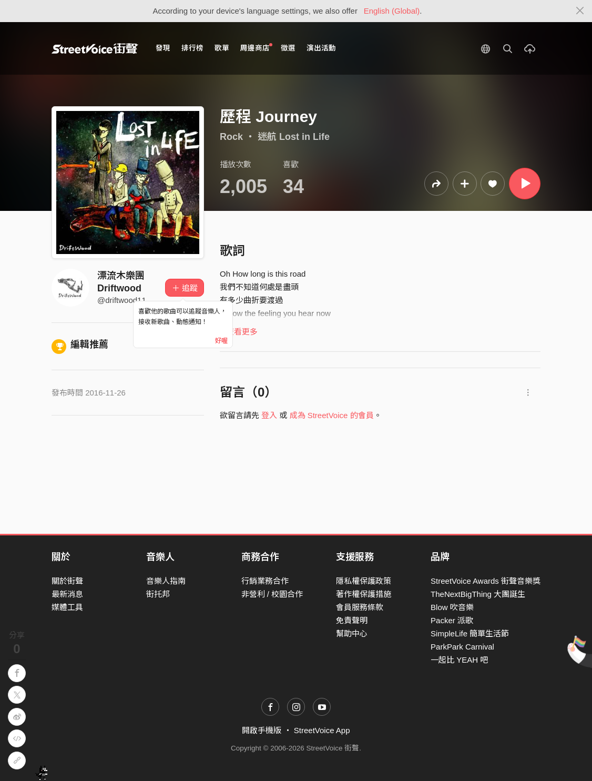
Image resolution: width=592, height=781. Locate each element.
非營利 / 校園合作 (272, 594)
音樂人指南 (166, 580)
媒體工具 (67, 607)
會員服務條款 (359, 607)
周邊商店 (256, 47)
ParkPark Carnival (462, 646)
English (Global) (392, 10)
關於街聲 (67, 580)
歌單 (222, 48)
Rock (231, 136)
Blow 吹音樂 (452, 607)
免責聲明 (352, 620)
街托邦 (158, 594)
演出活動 (321, 48)
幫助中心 (352, 633)
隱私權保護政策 (363, 580)
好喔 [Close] (221, 340)
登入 (269, 415)
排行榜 (192, 48)
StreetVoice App (322, 730)
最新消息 (67, 594)
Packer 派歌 (452, 620)
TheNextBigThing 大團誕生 (478, 594)
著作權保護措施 (363, 594)
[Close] (580, 11)
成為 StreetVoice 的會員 (332, 415)
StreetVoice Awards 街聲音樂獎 (485, 580)
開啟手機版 (261, 730)
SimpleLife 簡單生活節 (470, 633)
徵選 (288, 48)
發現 (163, 48)
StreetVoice (95, 48)
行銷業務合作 (265, 580)
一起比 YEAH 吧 (459, 659)
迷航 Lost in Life (294, 136)
